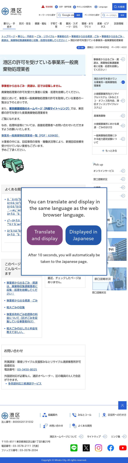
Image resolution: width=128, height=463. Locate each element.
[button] (47, 6)
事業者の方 (63, 36)
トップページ (8, 36)
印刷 (82, 47)
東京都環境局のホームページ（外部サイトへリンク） (40, 108)
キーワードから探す (59, 15)
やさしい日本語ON (84, 7)
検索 (122, 15)
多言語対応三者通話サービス (25, 383)
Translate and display (45, 235)
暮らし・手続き (26, 36)
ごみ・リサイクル (45, 36)
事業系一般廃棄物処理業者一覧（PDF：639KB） (30, 135)
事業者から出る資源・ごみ (85, 36)
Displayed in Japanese (83, 235)
